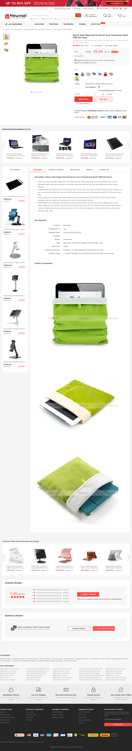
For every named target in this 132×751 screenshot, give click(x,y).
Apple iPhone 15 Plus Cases (8, 673)
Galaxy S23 (58, 19)
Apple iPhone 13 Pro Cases (114, 671)
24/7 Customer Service (64, 8)
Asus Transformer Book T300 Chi (62, 29)
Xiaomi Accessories (45, 659)
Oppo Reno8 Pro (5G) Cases (34, 675)
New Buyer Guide (5, 715)
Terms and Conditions (84, 720)
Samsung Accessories (18, 659)
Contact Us (29, 720)
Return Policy (82, 715)
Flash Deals (53, 24)
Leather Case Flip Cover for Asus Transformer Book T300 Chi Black (64, 155)
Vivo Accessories (94, 659)
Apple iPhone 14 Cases (60, 675)
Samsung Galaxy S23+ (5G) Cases (36, 671)
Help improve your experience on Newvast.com (30, 742)
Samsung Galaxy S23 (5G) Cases (36, 673)
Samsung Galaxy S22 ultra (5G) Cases (90, 669)
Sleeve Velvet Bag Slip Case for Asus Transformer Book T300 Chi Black (24, 196)
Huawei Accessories (32, 659)
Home (7, 29)
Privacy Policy (82, 717)
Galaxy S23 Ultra (47, 19)
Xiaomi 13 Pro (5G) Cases (7, 680)
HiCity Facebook (5, 720)
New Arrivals (39, 24)
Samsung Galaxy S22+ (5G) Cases (89, 671)
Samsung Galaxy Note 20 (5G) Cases (90, 677)
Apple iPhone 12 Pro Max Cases (62, 677)
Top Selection (68, 24)
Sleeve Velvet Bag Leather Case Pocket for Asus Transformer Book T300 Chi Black (115, 155)
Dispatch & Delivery (58, 715)
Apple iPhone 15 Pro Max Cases (9, 669)
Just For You (95, 24)
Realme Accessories (82, 659)
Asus (65, 229)
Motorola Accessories (56, 661)
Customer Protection (84, 712)
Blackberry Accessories (29, 661)
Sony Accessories (57, 659)
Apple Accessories (5, 659)
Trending (82, 24)
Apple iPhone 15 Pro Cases (8, 671)
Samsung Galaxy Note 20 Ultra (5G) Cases (91, 675)
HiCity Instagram (5, 722)
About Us (2, 712)
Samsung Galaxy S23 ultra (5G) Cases (37, 669)
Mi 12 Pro (66, 19)
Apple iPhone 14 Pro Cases (61, 671)
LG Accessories (16, 661)
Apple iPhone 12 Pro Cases (61, 680)
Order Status (30, 712)
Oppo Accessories (69, 659)
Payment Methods (57, 712)
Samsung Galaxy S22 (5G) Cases (89, 673)
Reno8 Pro (74, 19)
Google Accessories (43, 661)
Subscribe (118, 724)
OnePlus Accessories (70, 661)
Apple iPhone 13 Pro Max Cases (115, 669)
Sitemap (80, 722)
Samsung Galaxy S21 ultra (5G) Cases (90, 680)
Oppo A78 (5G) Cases (32, 680)
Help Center (29, 717)
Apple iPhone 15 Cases (7, 675)
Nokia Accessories (105, 659)
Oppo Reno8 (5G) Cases (33, 677)
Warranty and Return (58, 717)
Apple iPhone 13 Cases (112, 675)
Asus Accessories (16, 29)
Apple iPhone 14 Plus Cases (61, 673)
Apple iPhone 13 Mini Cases (114, 673)
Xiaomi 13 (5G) (4, 677)
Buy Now (103, 99)
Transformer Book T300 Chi (72, 232)
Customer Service (78, 628)
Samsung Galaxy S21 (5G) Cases (116, 680)
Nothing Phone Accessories (120, 659)
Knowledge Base (31, 715)
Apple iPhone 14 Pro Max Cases (62, 669)
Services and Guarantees (7, 717)
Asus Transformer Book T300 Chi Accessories (37, 29)
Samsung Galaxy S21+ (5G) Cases (116, 677)
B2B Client (77, 8)
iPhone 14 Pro (35, 19)
